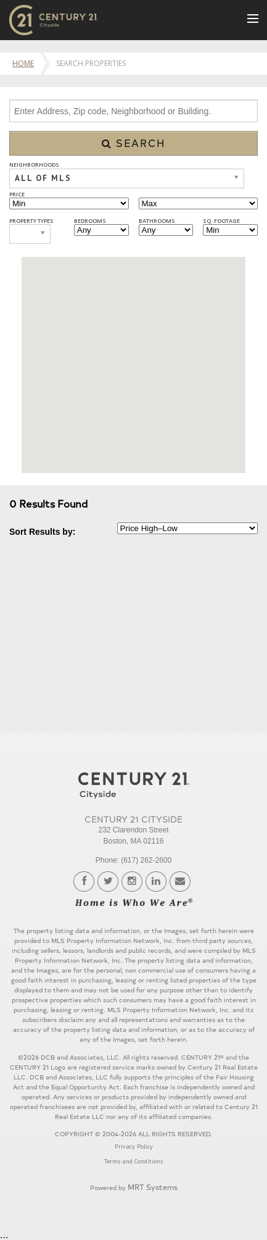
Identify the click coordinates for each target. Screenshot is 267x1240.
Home (23, 63)
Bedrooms (90, 221)
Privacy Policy (134, 1146)
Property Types (31, 221)
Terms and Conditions (133, 1161)
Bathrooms (157, 221)
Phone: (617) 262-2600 (133, 860)
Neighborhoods (34, 164)
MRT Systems (153, 1186)
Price (17, 194)
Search (134, 142)
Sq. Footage (221, 221)
